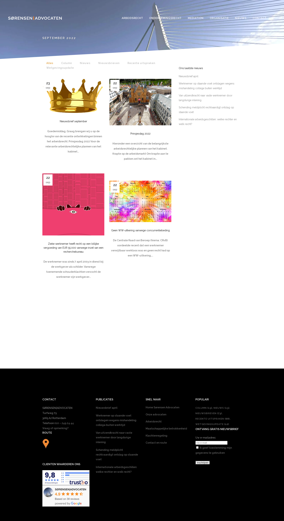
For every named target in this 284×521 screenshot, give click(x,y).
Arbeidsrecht (154, 363)
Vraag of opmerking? (55, 370)
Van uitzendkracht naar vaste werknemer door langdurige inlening (114, 380)
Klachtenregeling (156, 378)
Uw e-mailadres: (205, 379)
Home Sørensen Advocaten (162, 349)
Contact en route (156, 385)
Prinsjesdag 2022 (140, 133)
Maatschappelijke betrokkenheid (166, 370)
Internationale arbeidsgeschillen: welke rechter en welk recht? (116, 412)
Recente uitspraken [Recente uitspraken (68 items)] (212, 361)
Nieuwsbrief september (73, 121)
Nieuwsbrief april (188, 76)
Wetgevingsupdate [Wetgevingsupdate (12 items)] (212, 366)
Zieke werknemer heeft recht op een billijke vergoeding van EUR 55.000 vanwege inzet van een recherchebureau (73, 247)
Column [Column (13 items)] (203, 350)
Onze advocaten (156, 356)
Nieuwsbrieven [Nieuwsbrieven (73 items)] (208, 355)
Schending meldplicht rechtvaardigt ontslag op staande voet (117, 397)
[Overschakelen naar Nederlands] (142, 467)
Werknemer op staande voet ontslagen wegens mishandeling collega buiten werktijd (116, 362)
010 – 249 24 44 (64, 365)
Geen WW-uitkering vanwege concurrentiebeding (140, 230)
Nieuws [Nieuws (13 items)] (221, 350)
